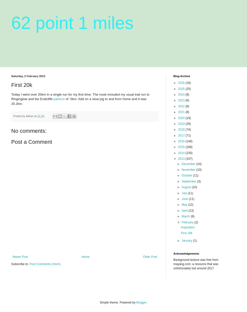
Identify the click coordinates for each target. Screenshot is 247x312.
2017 (182, 135)
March (186, 216)
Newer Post (20, 257)
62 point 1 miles (72, 23)
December (189, 164)
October (187, 175)
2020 (182, 118)
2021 (182, 112)
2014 (182, 153)
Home (86, 257)
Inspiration (188, 227)
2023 (182, 100)
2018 (182, 129)
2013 (182, 158)
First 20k (186, 233)
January (187, 240)
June (185, 199)
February (188, 222)
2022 (182, 106)
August (187, 187)
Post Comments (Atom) (45, 264)
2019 (182, 124)
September (189, 181)
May (185, 204)
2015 (182, 147)
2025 (182, 89)
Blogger (141, 302)
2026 (182, 83)
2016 (182, 141)
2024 (182, 94)
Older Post (150, 257)
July (185, 193)
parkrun (59, 99)
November (189, 169)
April (185, 210)
